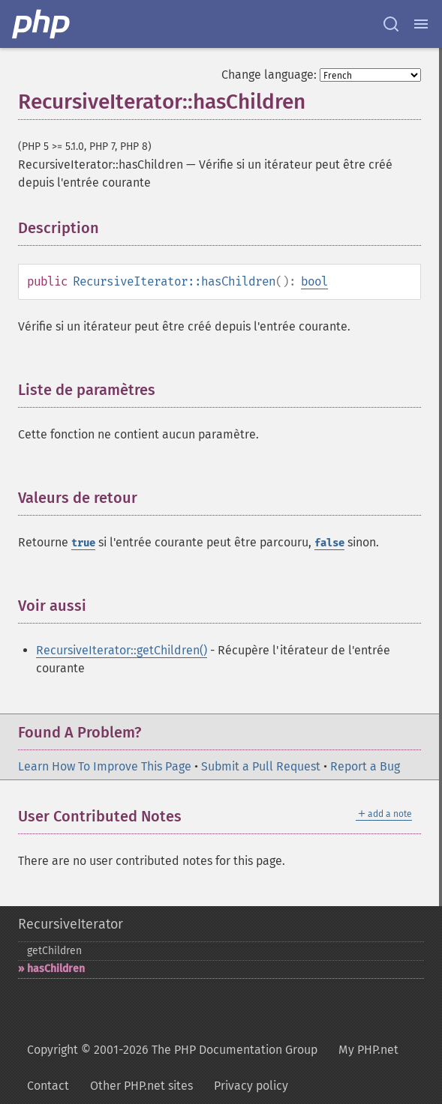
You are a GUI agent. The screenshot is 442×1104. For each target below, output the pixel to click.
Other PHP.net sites (141, 1086)
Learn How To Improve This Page (104, 766)
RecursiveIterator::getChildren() (121, 650)
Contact (48, 1086)
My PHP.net (368, 1050)
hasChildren (56, 968)
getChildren (54, 950)
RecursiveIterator (70, 924)
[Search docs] (391, 24)
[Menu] (421, 24)
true (83, 543)
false (329, 543)
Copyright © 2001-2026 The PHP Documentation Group (172, 1050)
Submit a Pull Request (260, 766)
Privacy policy (251, 1086)
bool (314, 281)
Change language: (269, 74)
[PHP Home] (42, 24)
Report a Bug (365, 766)
